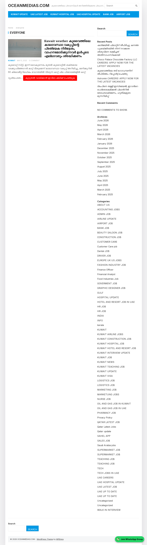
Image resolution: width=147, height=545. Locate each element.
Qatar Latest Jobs (106, 426)
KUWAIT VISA (105, 376)
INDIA (100, 315)
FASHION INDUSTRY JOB (111, 265)
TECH (100, 468)
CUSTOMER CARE (107, 241)
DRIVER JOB (104, 255)
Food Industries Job (107, 278)
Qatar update (104, 431)
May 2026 (102, 125)
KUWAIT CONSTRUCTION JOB (114, 338)
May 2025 (102, 180)
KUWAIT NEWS (105, 362)
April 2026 (102, 129)
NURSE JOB (104, 399)
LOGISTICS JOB (106, 380)
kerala (100, 325)
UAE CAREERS (105, 477)
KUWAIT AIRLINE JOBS (110, 334)
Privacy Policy (104, 417)
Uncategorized (105, 500)
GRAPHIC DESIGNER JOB (111, 288)
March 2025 (103, 189)
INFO (100, 320)
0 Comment (34, 60)
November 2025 (105, 152)
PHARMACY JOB (106, 412)
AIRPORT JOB (123, 14)
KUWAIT (11, 60)
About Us (16, 20)
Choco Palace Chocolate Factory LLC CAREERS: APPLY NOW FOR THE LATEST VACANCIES (117, 62)
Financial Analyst (106, 274)
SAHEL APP (103, 436)
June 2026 (103, 120)
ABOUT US (103, 204)
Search (101, 28)
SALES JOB (103, 440)
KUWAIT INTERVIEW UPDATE (113, 352)
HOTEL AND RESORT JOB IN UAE (116, 302)
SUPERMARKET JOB (108, 449)
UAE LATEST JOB (39, 14)
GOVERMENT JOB (107, 283)
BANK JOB (108, 14)
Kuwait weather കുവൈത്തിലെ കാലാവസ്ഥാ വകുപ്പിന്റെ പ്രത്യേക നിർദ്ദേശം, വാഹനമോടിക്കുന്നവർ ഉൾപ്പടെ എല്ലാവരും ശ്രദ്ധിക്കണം (67, 48)
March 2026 (103, 134)
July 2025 (102, 171)
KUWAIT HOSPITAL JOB (62, 14)
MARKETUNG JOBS (108, 394)
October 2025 (104, 157)
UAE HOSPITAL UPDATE (88, 14)
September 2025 (106, 162)
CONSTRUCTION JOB (109, 237)
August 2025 (104, 166)
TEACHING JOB (106, 459)
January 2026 (104, 143)
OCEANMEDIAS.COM (28, 5)
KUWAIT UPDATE (19, 14)
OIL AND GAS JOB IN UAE (111, 408)
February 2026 (105, 138)
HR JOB (101, 306)
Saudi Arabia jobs (106, 445)
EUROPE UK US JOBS (109, 260)
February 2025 (105, 194)
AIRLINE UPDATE (106, 218)
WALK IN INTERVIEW (109, 510)
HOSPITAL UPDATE (108, 297)
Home (10, 28)
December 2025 (105, 148)
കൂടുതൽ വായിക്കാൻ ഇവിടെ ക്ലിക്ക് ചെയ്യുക (50, 77)
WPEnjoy (60, 539)
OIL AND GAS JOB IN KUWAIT (114, 403)
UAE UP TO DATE (107, 491)
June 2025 (103, 176)
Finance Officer (105, 269)
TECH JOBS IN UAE (108, 473)
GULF (100, 292)
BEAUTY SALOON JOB (109, 232)
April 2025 (102, 185)
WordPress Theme (45, 539)
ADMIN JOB (103, 214)
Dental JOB (103, 251)
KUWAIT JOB (104, 357)
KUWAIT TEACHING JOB (111, 366)
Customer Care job (107, 246)
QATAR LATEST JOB (108, 422)
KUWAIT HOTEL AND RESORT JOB (116, 348)
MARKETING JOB (106, 389)
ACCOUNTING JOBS (108, 209)
